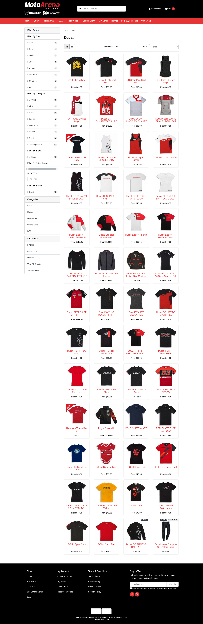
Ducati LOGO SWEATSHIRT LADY (77, 274)
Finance (114, 21)
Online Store (32, 225)
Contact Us (146, 21)
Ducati (30, 212)
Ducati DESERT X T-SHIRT (106, 197)
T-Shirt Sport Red (106, 544)
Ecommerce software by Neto (117, 617)
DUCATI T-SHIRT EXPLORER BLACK (136, 352)
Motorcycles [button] (72, 21)
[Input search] (104, 8)
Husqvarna (32, 218)
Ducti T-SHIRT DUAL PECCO (166, 390)
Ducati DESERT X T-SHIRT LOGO (136, 197)
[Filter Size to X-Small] (42, 42)
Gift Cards (103, 21)
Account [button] (155, 9)
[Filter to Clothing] (42, 100)
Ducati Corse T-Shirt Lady (77, 158)
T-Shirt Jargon (136, 505)
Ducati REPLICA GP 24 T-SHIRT (77, 313)
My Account (62, 581)
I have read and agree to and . (153, 588)
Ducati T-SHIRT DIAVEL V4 (106, 352)
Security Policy (94, 592)
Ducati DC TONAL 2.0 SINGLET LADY (76, 197)
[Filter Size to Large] (42, 62)
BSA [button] (60, 21)
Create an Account (65, 576)
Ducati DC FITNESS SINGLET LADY (106, 158)
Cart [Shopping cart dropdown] (170, 8)
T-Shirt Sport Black (77, 544)
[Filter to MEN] (42, 106)
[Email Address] (148, 584)
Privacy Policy (94, 581)
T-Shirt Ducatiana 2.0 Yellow (106, 506)
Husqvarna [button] (49, 21)
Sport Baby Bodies (106, 467)
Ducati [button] (36, 21)
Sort (145, 47)
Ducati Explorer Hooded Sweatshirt (76, 236)
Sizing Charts (33, 270)
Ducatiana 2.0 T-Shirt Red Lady (77, 390)
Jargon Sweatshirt (106, 428)
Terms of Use (94, 576)
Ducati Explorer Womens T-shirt (165, 236)
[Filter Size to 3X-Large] (42, 81)
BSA (29, 231)
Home (28, 21)
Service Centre (89, 21)
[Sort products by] (164, 46)
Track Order (62, 587)
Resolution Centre (65, 592)
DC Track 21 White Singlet (77, 120)
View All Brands (34, 264)
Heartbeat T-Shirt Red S (76, 429)
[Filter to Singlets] (42, 119)
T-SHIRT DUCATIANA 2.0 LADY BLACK (76, 506)
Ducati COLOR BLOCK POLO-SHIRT (136, 120)
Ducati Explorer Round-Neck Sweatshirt (106, 237)
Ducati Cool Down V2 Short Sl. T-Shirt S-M (165, 120)
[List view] (72, 46)
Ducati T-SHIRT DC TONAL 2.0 (76, 352)
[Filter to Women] (42, 132)
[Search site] (80, 8)
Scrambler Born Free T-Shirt (77, 468)
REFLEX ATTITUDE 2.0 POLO (166, 429)
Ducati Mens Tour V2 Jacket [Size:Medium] (136, 274)
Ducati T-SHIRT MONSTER (165, 352)
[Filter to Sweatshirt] (42, 125)
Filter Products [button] (34, 30)
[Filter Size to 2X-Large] (42, 74)
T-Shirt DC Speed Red (166, 467)
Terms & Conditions (156, 588)
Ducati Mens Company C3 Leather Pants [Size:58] (166, 547)
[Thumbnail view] (67, 46)
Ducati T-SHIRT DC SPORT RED (165, 313)
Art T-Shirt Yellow (76, 80)
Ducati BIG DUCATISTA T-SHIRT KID (106, 121)
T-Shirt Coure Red (136, 467)
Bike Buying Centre (129, 21)
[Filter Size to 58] (42, 87)
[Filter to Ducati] (42, 138)
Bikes (29, 205)
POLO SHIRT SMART (136, 428)
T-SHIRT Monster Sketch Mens (165, 506)
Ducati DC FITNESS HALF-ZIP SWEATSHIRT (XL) (136, 547)
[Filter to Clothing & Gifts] (42, 144)
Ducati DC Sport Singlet (136, 158)
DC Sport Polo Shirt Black (106, 81)
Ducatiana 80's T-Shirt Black (106, 390)
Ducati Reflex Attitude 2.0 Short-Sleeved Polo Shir (166, 276)
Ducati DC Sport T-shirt (166, 157)
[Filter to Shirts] (42, 112)
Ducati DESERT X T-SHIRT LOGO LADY (166, 197)
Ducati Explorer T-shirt (136, 235)
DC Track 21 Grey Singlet (166, 81)
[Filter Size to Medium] (42, 55)
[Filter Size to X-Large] (42, 68)
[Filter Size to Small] (42, 49)
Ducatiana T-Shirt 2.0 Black (136, 390)
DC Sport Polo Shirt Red (136, 81)
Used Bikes (32, 587)
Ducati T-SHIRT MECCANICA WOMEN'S (136, 315)
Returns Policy (33, 258)
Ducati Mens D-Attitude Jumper (106, 274)
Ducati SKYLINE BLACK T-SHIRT (106, 313)
